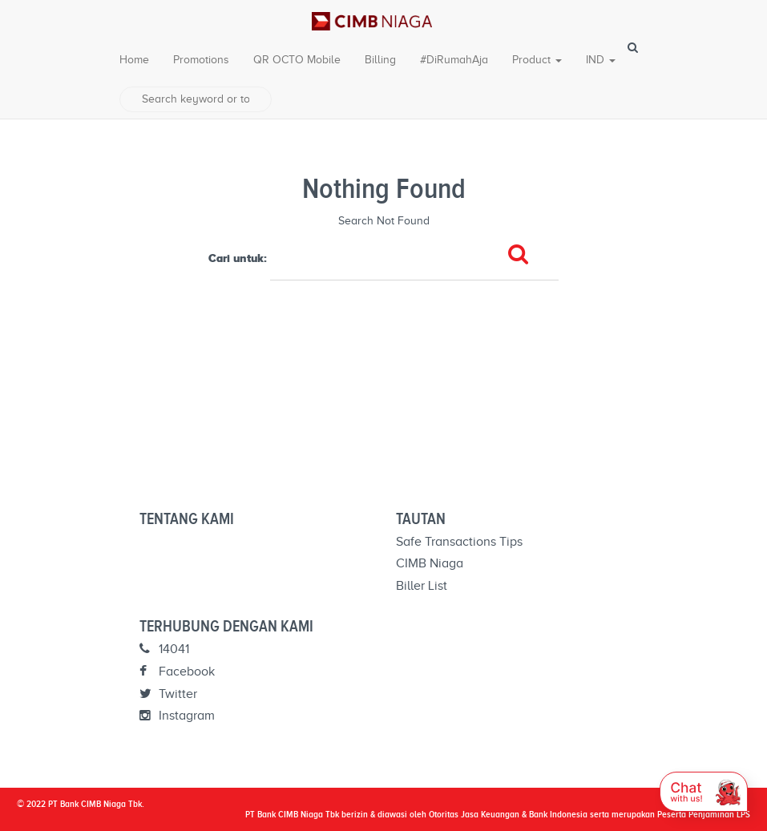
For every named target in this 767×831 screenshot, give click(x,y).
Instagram (177, 715)
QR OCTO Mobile (297, 60)
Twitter (168, 694)
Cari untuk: (237, 258)
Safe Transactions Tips (459, 542)
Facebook (177, 671)
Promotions (201, 60)
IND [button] (601, 60)
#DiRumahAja (454, 60)
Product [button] (537, 60)
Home (134, 60)
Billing (380, 60)
